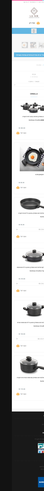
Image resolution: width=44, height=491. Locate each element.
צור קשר (13, 2)
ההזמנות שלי (21, 2)
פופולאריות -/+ (22, 77)
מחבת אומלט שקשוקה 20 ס (31, 174)
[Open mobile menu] (22, 30)
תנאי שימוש (39, 422)
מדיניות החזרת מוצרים (36, 424)
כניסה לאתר (29, 2)
